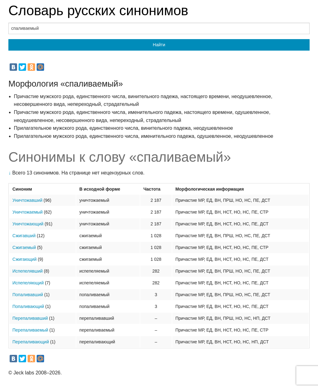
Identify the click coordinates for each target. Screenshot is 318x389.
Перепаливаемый (30, 330)
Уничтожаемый (27, 212)
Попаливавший (27, 294)
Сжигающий (24, 259)
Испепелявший (27, 271)
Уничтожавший (27, 200)
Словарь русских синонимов (98, 10)
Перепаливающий (30, 341)
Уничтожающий (27, 223)
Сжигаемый (24, 247)
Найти (159, 44)
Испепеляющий (28, 282)
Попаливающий (28, 306)
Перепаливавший (30, 318)
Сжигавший (24, 235)
